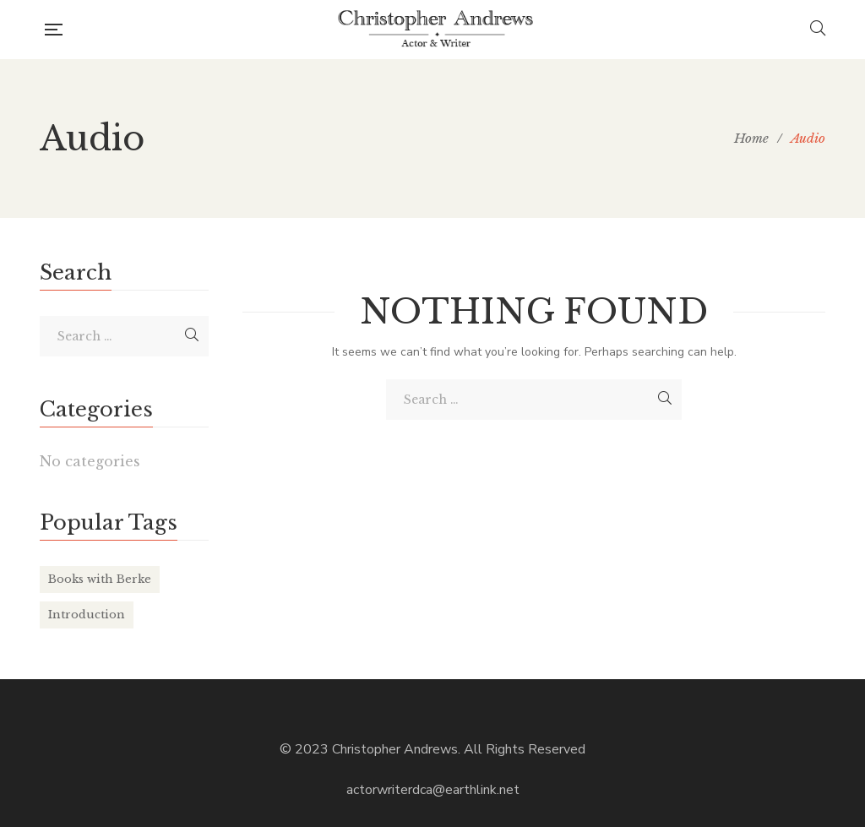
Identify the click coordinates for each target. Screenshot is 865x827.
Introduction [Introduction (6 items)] (86, 614)
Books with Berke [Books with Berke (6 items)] (99, 579)
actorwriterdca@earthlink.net (433, 790)
